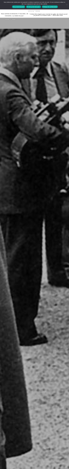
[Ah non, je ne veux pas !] (67, 5)
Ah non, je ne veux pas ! (33, 6)
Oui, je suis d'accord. (18, 6)
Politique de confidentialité (50, 6)
